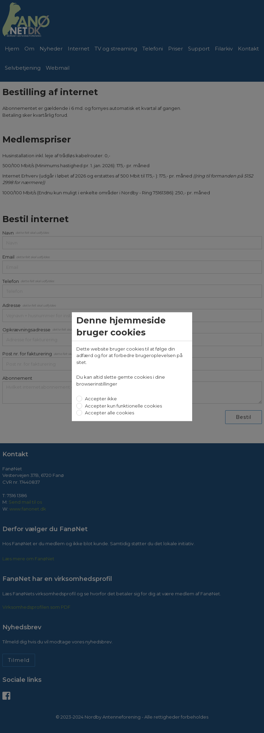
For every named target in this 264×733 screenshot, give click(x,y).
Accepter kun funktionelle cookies (123, 405)
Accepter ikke (100, 398)
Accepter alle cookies (109, 412)
